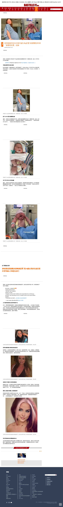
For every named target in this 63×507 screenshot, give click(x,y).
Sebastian (8, 480)
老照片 (20, 491)
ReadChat (21, 494)
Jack (20, 485)
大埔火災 (5, 9)
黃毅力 (33, 481)
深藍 (7, 477)
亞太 (26, 2)
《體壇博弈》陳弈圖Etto (37, 494)
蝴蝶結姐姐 (8, 498)
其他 (47, 9)
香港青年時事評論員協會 (24, 484)
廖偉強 (33, 488)
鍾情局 (7, 479)
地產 (24, 9)
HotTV (59, 2)
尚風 (20, 487)
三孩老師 (20, 488)
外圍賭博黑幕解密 (22, 476)
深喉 (20, 474)
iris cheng (21, 498)
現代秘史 (34, 476)
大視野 (36, 9)
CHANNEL (22, 2)
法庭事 (18, 9)
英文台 (13, 2)
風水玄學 (8, 484)
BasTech (55, 2)
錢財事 (22, 9)
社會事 (15, 9)
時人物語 (34, 479)
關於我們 (48, 484)
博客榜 (45, 9)
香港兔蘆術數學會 (9, 488)
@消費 (42, 9)
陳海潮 (33, 495)
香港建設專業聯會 (22, 477)
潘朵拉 (20, 490)
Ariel (7, 474)
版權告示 (48, 477)
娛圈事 (29, 2)
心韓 (32, 2)
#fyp (22, 62)
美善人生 (42, 2)
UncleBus (34, 490)
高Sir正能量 (21, 479)
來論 (7, 497)
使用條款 (48, 479)
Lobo (7, 485)
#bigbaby (25, 62)
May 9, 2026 (20, 300)
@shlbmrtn (7, 62)
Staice (7, 491)
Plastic (35, 2)
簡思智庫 (8, 490)
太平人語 (34, 485)
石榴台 (17, 2)
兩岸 (39, 9)
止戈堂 (33, 480)
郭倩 (33, 477)
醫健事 (33, 9)
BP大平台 (9, 2)
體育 (38, 2)
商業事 (27, 9)
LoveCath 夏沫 (35, 483)
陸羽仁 (7, 481)
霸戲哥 (20, 483)
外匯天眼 (20, 480)
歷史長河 (47, 2)
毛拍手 (33, 474)
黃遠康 (7, 487)
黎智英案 (9, 9)
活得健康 (20, 492)
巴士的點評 (8, 476)
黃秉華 (33, 484)
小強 (7, 483)
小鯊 (20, 481)
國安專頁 (4, 2)
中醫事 (30, 9)
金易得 (33, 487)
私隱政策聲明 (49, 481)
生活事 (51, 2)
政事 (12, 9)
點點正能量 (34, 497)
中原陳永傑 (8, 492)
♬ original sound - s (31, 62)
